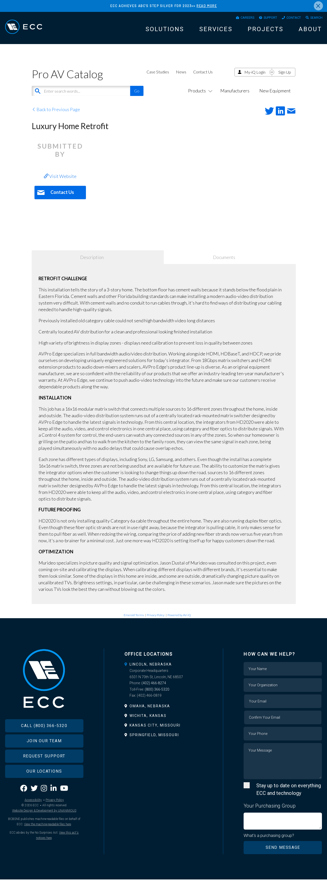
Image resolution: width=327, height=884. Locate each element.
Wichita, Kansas (148, 720)
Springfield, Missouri (154, 739)
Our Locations (44, 782)
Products (199, 95)
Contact (289, 18)
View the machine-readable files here (47, 836)
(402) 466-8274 (153, 688)
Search (315, 18)
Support (263, 18)
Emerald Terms (134, 619)
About (310, 30)
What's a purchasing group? (269, 840)
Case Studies (158, 76)
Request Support (44, 767)
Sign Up (284, 76)
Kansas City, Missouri (155, 730)
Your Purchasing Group (270, 810)
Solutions (165, 30)
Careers (236, 18)
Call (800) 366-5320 (44, 737)
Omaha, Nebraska (150, 711)
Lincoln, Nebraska (151, 669)
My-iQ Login (254, 76)
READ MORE (206, 6)
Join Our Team (44, 752)
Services (215, 30)
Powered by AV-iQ (179, 619)
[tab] (163, 669)
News (181, 76)
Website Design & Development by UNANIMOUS (44, 822)
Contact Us (203, 76)
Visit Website (60, 181)
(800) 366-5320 (157, 694)
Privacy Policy (156, 619)
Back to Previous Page (56, 114)
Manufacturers (234, 95)
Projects (265, 30)
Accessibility (33, 812)
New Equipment (275, 95)
